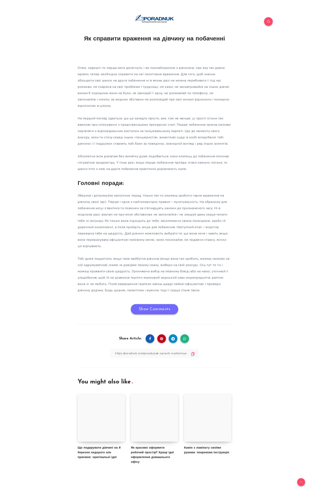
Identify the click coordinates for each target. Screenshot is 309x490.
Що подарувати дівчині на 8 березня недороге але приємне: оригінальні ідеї (99, 452)
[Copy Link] (154, 353)
